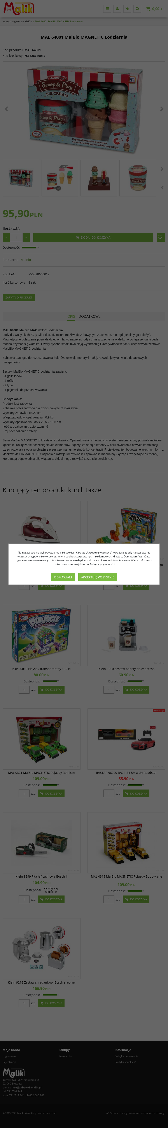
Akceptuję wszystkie (97, 577)
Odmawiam (63, 577)
